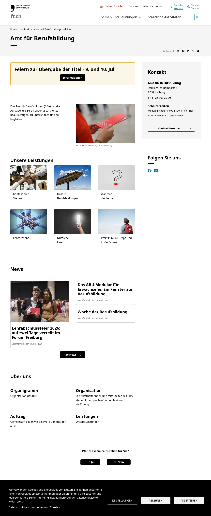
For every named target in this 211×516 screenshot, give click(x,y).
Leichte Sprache (113, 6)
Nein (119, 462)
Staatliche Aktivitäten (167, 17)
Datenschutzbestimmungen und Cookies (34, 507)
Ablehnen (156, 500)
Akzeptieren (189, 500)
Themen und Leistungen (120, 17)
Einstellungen (122, 500)
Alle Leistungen (153, 6)
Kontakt (133, 6)
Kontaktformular (175, 128)
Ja (90, 462)
